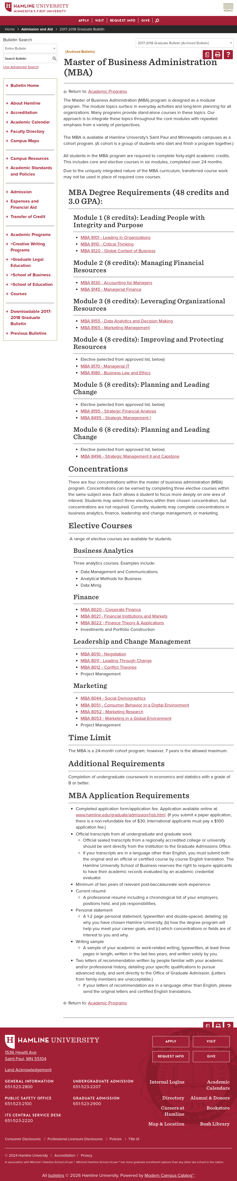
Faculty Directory (27, 131)
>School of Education (32, 284)
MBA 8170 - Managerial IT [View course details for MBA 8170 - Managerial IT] (105, 366)
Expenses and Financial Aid (25, 204)
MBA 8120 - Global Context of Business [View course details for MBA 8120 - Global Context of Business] (118, 251)
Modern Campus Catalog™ (169, 1175)
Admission (21, 192)
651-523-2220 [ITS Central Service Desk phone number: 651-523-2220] (19, 1120)
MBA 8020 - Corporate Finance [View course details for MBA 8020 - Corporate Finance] (111, 609)
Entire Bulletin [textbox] (15, 48)
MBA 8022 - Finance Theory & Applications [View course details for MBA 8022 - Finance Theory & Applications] (122, 623)
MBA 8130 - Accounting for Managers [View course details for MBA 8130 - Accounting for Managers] (116, 282)
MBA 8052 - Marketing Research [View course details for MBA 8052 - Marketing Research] (112, 712)
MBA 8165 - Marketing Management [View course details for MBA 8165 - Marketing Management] (115, 327)
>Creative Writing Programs (28, 247)
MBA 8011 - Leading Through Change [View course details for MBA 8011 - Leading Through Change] (116, 660)
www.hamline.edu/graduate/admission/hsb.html (120, 815)
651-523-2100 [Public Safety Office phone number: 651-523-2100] (18, 1103)
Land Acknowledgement (28, 1070)
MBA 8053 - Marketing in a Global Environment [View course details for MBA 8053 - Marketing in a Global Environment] (126, 718)
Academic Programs (31, 234)
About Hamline (25, 103)
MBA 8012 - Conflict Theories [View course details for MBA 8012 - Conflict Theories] (109, 667)
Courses (19, 294)
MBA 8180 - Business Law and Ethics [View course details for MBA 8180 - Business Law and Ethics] (115, 373)
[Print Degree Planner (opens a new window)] (207, 54)
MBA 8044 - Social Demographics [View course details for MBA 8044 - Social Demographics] (113, 698)
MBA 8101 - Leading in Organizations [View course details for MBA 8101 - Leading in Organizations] (115, 237)
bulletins (56, 1175)
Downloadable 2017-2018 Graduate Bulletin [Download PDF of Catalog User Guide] (31, 317)
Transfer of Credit (28, 216)
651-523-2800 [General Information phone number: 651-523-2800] (19, 1087)
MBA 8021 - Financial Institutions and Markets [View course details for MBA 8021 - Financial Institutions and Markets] (124, 616)
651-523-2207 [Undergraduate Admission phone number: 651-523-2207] (86, 1087)
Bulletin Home (25, 85)
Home (10, 29)
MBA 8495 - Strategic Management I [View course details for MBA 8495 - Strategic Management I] (116, 418)
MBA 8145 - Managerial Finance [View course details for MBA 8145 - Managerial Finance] (111, 289)
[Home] (37, 8)
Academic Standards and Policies (31, 171)
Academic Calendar (30, 122)
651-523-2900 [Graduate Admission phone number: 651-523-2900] (87, 1103)
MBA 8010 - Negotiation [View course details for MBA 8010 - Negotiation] (103, 654)
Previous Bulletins (29, 333)
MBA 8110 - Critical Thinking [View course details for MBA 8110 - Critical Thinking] (107, 244)
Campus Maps (25, 141)
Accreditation (24, 112)
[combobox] (185, 43)
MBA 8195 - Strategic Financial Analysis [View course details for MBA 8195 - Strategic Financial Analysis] (118, 411)
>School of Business (31, 275)
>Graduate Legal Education (27, 262)
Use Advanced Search (21, 67)
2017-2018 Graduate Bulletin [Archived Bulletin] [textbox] (173, 43)
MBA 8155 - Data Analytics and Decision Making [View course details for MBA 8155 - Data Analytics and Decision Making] (127, 321)
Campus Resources (30, 158)
